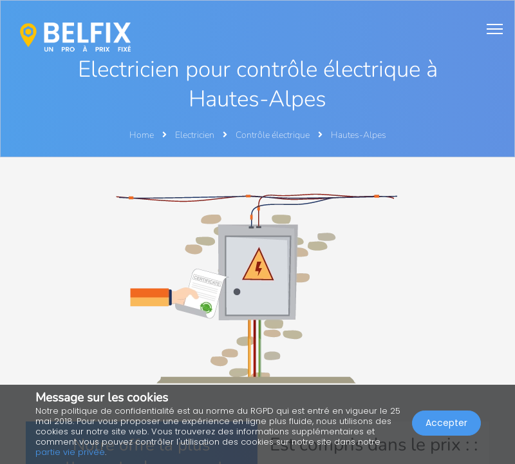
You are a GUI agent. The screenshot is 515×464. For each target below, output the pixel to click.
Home (141, 135)
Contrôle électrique (274, 135)
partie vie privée (70, 452)
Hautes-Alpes (358, 135)
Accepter (446, 422)
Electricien (195, 135)
